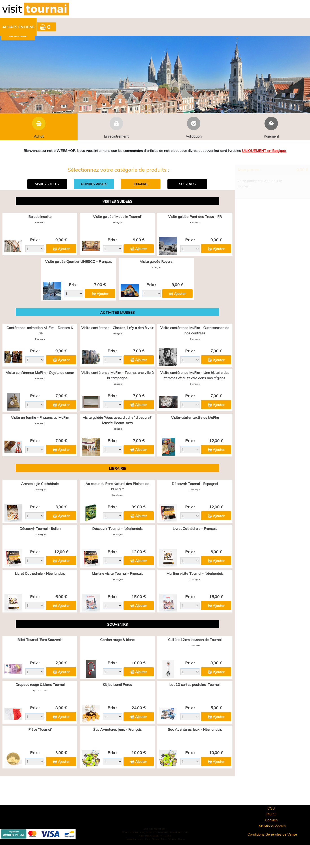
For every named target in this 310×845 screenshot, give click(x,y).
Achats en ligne (18, 27)
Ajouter (63, 248)
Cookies (271, 820)
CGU (271, 808)
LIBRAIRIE (140, 184)
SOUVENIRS (187, 184)
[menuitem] (18, 27)
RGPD (271, 814)
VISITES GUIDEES (47, 184)
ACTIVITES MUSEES (93, 184)
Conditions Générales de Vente (272, 834)
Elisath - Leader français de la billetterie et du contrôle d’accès (155, 832)
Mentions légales (272, 826)
